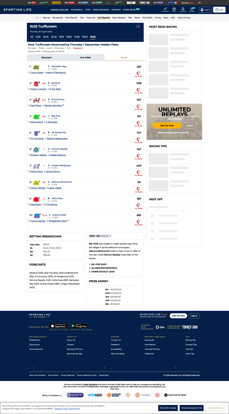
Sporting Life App (74, 354)
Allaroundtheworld (62, 182)
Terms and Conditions (37, 388)
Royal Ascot (34, 344)
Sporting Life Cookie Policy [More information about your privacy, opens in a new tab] (67, 410)
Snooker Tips (191, 358)
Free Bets (149, 363)
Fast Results (150, 344)
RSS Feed (71, 367)
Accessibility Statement (77, 358)
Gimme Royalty (60, 149)
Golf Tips (189, 349)
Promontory (58, 99)
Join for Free (167, 149)
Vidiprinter (149, 354)
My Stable (149, 358)
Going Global (59, 215)
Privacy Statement (68, 388)
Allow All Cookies (168, 409)
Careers (70, 344)
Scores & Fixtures (152, 349)
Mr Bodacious (59, 132)
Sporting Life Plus (74, 349)
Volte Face (57, 198)
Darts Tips (189, 354)
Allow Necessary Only (191, 409)
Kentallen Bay (59, 66)
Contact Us (116, 340)
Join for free (178, 315)
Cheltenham (34, 340)
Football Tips (191, 344)
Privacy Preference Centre (87, 388)
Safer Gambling (117, 354)
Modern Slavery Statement (78, 363)
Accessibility (116, 349)
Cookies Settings (215, 409)
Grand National (35, 349)
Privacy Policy (53, 388)
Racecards (149, 340)
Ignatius (56, 83)
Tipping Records (192, 363)
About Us (71, 340)
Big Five (56, 116)
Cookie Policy (104, 388)
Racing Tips (190, 340)
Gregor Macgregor (61, 165)
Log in (194, 315)
